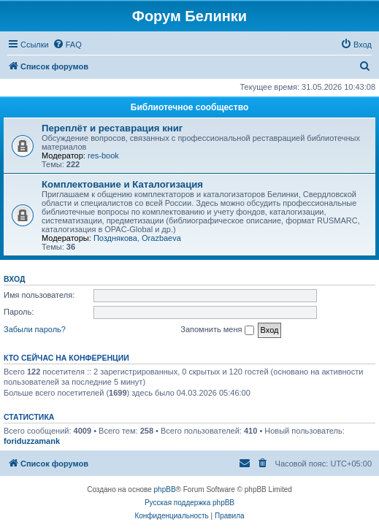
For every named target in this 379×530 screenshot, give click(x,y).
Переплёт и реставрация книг (112, 128)
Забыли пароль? (35, 329)
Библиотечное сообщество (189, 107)
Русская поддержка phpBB (189, 503)
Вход (14, 278)
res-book (103, 155)
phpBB (165, 489)
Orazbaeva (161, 238)
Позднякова (115, 238)
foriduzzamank (32, 441)
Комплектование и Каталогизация (122, 184)
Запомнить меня (216, 330)
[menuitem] (67, 44)
